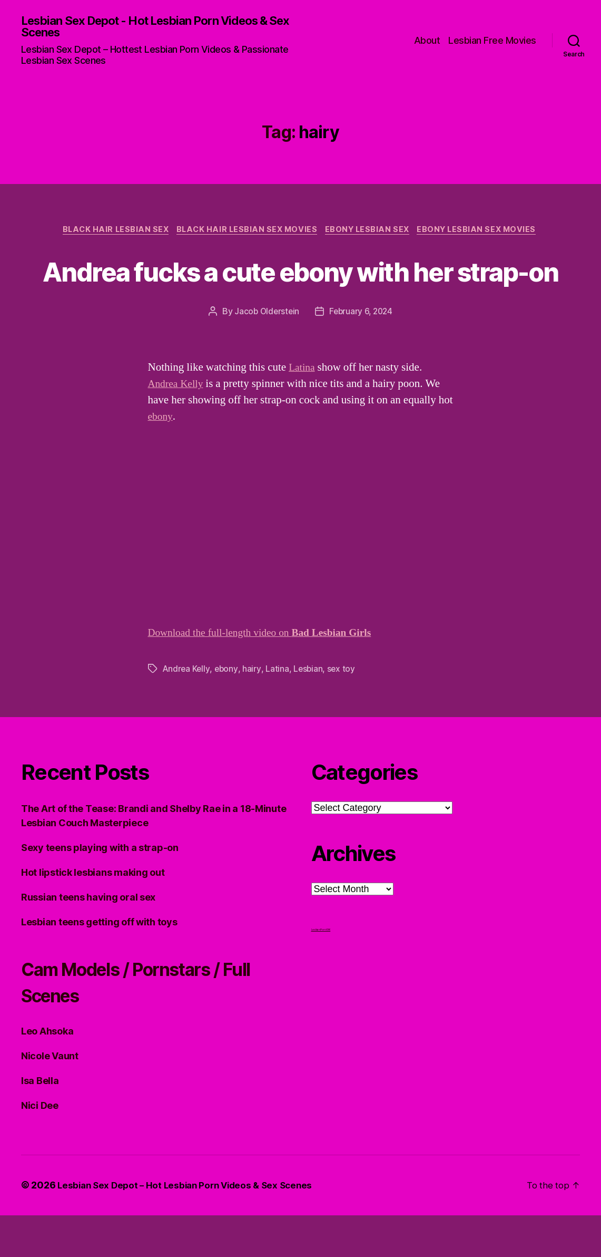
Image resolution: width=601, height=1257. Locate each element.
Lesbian (309, 710)
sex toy (343, 710)
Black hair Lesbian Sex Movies (245, 232)
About (427, 40)
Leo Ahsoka (47, 1073)
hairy (253, 710)
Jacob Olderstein (265, 353)
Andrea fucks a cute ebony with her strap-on (300, 292)
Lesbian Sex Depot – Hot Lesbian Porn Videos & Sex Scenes (190, 1227)
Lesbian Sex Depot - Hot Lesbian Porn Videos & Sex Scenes (157, 27)
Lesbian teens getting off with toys (99, 964)
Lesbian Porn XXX (321, 971)
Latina (303, 409)
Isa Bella (40, 1122)
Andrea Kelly (178, 426)
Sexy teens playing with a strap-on (100, 889)
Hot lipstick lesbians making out (92, 914)
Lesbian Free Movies (492, 40)
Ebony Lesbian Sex (370, 232)
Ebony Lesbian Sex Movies (485, 232)
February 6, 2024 (362, 353)
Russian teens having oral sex (88, 939)
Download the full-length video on (268, 675)
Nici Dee (39, 1147)
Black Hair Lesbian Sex (109, 232)
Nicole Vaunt (49, 1098)
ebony (161, 458)
